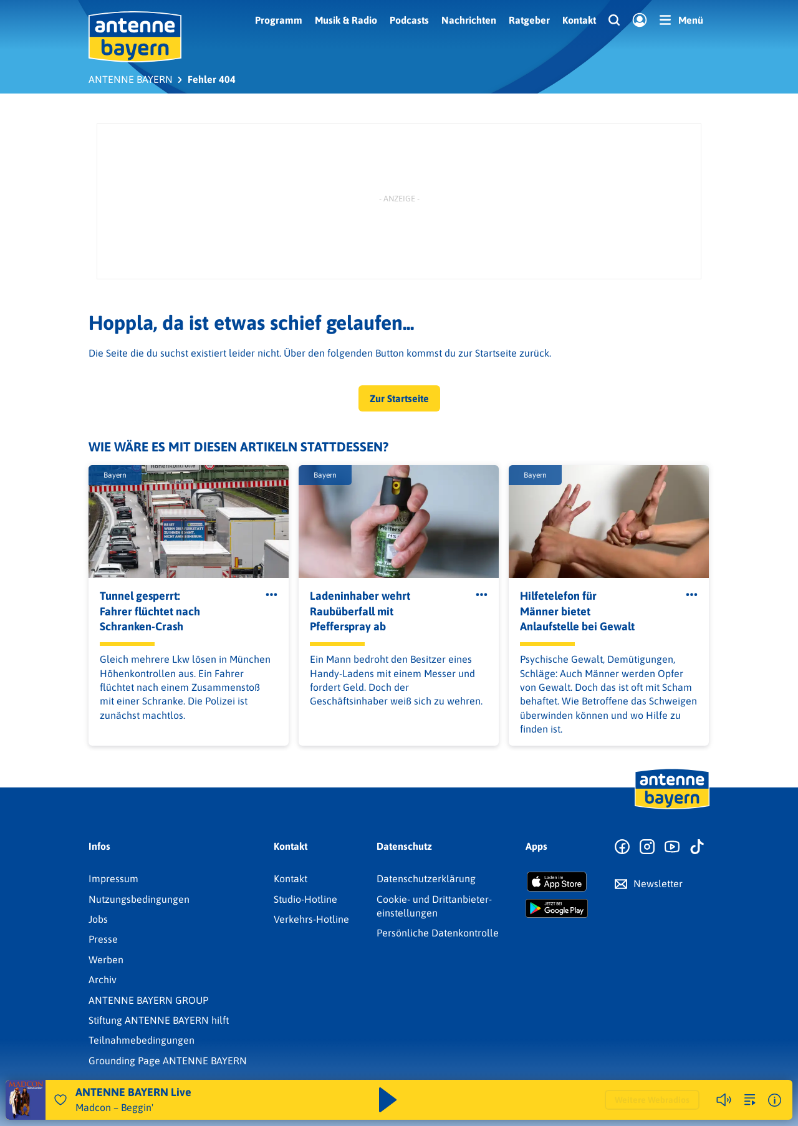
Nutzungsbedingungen (139, 899)
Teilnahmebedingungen (142, 1040)
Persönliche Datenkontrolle (438, 932)
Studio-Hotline (305, 899)
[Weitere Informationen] (774, 1100)
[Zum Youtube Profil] (672, 847)
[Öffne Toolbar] (271, 594)
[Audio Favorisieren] (60, 1100)
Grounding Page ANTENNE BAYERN (168, 1060)
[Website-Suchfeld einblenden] (614, 21)
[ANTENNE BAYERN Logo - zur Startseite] (135, 36)
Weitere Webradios (652, 1100)
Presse (103, 939)
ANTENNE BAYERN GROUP (148, 1000)
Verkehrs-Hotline (311, 919)
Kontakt (579, 20)
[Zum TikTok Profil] (697, 847)
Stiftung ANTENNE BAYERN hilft (159, 1020)
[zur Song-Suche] (750, 1099)
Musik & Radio (346, 20)
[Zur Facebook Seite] (622, 847)
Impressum (113, 878)
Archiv (103, 979)
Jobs (98, 919)
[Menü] (681, 20)
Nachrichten (468, 20)
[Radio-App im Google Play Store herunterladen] (557, 908)
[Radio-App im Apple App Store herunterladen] (557, 882)
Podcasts (409, 20)
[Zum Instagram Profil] (647, 847)
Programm (278, 20)
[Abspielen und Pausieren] (388, 1100)
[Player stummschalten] (723, 1100)
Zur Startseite (399, 398)
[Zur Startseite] (672, 808)
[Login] (639, 20)
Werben (106, 959)
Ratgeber (529, 20)
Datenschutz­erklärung (426, 878)
